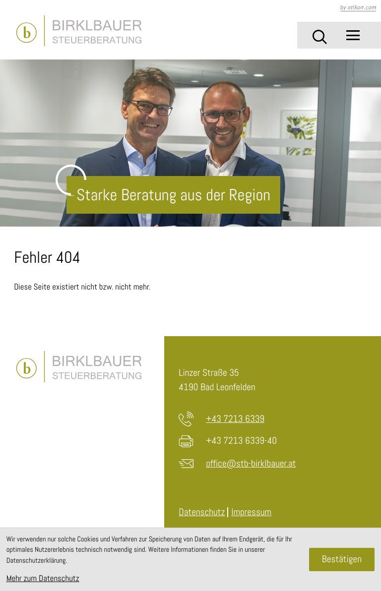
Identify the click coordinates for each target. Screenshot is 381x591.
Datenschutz (202, 512)
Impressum (251, 512)
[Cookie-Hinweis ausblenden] (342, 560)
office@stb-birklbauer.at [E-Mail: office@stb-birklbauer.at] (251, 463)
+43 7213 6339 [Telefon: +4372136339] (235, 419)
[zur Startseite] (78, 31)
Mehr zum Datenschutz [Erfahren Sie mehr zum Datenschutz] (42, 578)
